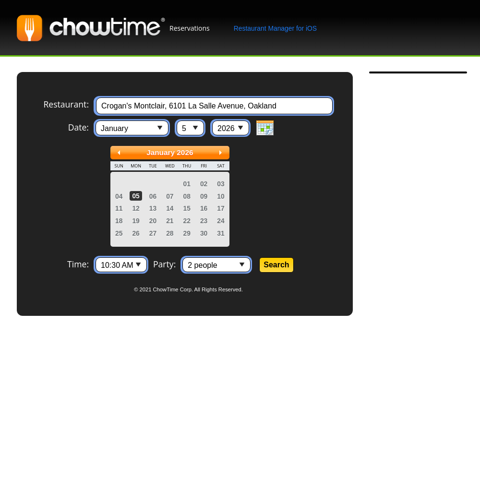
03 (220, 184)
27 (152, 233)
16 (203, 208)
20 (152, 221)
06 (152, 196)
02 (203, 184)
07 (169, 196)
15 (187, 208)
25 (118, 233)
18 (118, 221)
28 (169, 233)
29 (187, 233)
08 (187, 196)
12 (135, 208)
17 (220, 208)
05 (135, 196)
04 (118, 196)
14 (169, 208)
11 (118, 208)
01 (187, 184)
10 (220, 196)
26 (135, 233)
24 (220, 221)
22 (187, 221)
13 (152, 208)
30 (203, 233)
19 (135, 221)
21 (169, 221)
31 (220, 233)
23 (203, 221)
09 (203, 196)
